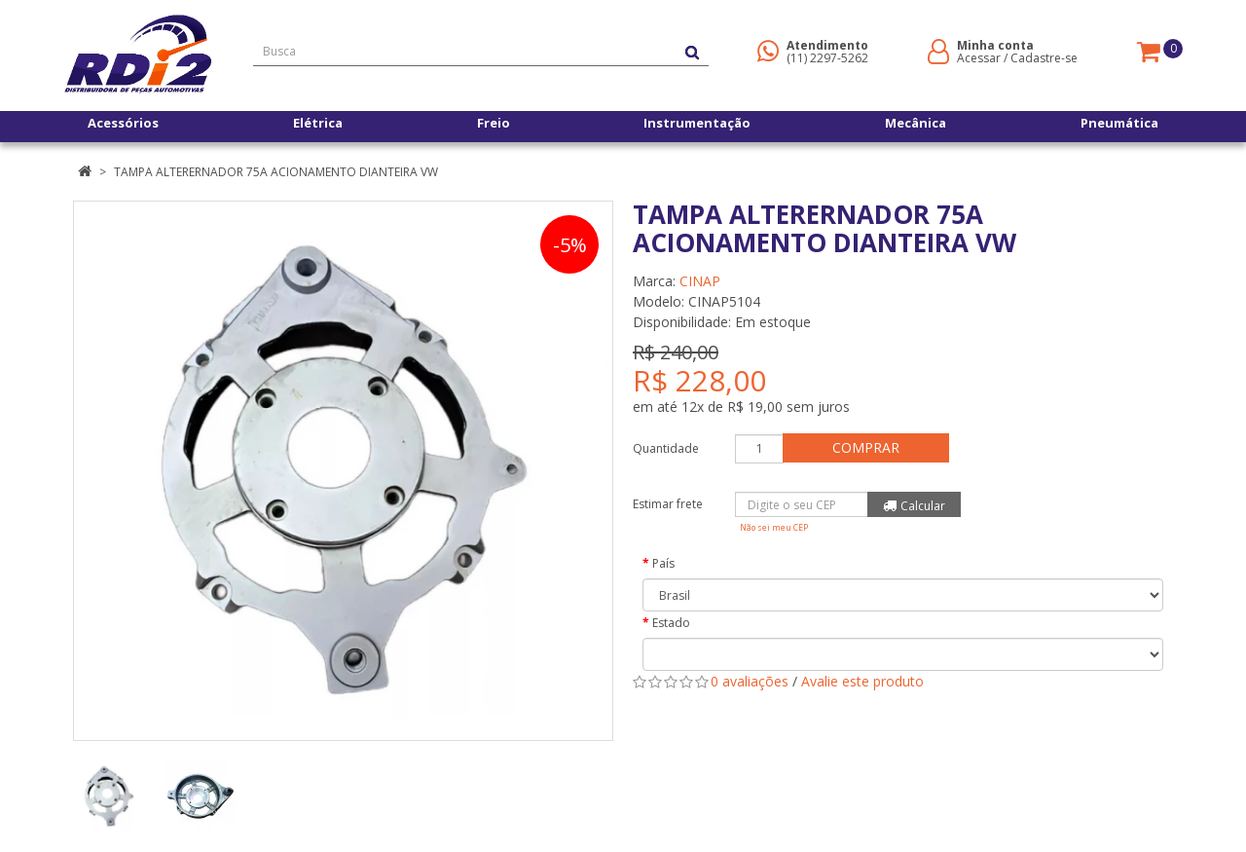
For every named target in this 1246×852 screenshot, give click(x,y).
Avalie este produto (862, 681)
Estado (671, 622)
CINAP (699, 281)
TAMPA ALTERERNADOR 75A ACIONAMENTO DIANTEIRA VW (276, 172)
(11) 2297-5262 (827, 58)
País (663, 563)
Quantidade (666, 448)
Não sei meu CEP (774, 527)
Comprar (870, 447)
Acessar (979, 58)
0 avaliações (749, 681)
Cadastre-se (1044, 58)
